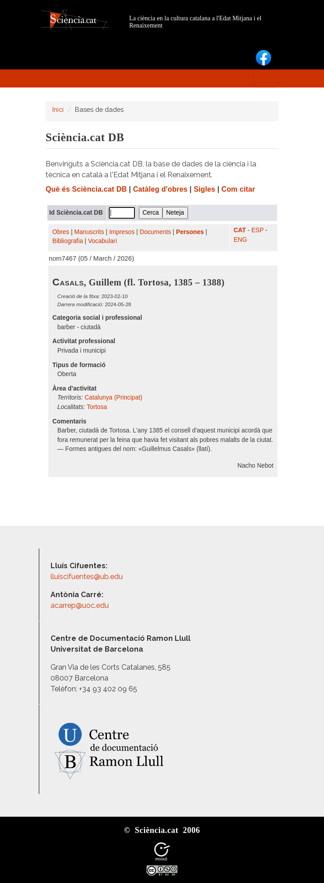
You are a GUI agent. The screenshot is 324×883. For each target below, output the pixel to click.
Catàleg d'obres (160, 189)
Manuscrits (89, 232)
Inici (58, 109)
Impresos (121, 232)
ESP (257, 230)
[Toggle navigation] (265, 78)
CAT (240, 230)
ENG (240, 239)
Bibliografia (67, 241)
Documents (155, 232)
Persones (190, 232)
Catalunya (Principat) (113, 397)
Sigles (204, 189)
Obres (60, 232)
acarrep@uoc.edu (80, 605)
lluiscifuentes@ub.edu (88, 576)
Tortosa (97, 407)
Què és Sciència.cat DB (86, 189)
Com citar (238, 189)
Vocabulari (102, 241)
